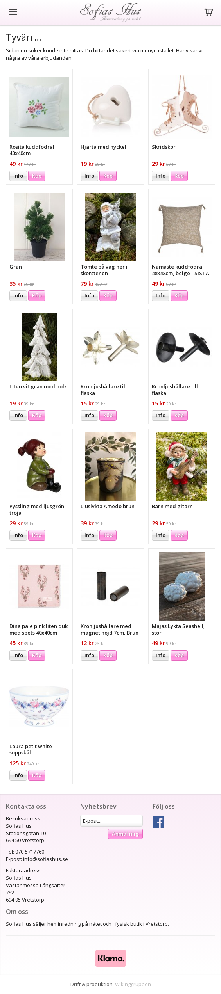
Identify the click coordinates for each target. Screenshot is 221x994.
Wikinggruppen (133, 984)
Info (18, 175)
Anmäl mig (125, 833)
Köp (36, 175)
